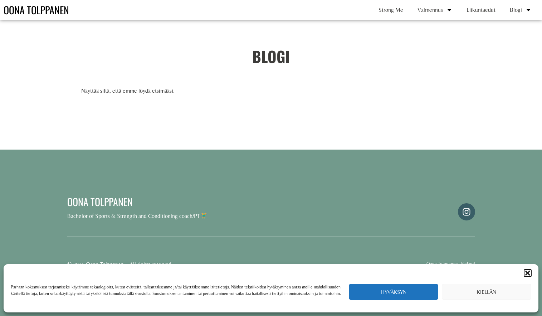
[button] (527, 273)
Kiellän (486, 292)
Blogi (520, 10)
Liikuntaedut (481, 9)
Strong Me (391, 9)
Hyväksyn (393, 292)
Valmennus (435, 10)
